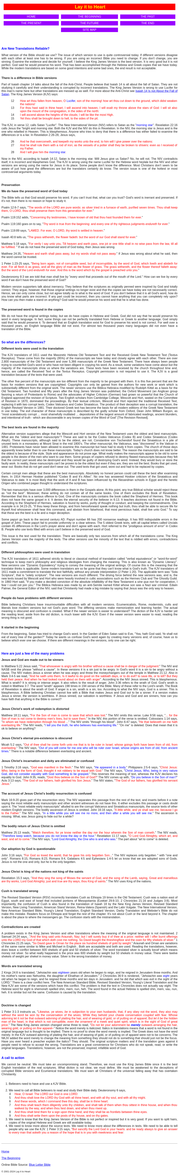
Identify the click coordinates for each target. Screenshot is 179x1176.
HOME (31, 16)
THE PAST (148, 16)
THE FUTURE (89, 23)
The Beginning (10, 1158)
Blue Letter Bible (39, 1164)
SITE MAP (89, 29)
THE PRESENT (31, 23)
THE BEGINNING (89, 16)
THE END (147, 23)
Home (5, 1151)
